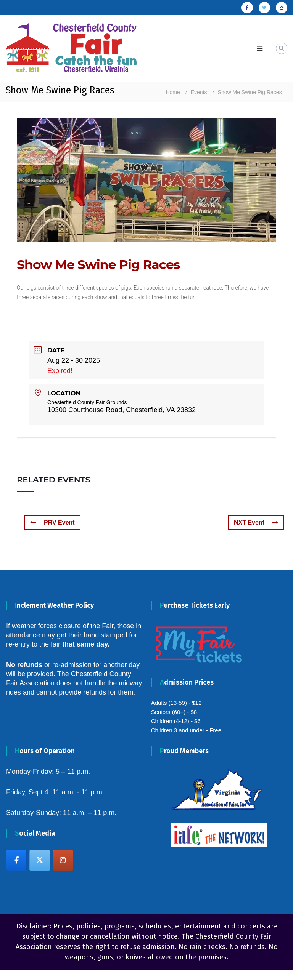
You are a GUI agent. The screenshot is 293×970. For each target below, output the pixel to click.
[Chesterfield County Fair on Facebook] (16, 860)
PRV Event (52, 522)
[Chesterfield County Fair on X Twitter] (39, 860)
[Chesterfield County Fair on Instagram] (63, 860)
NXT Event (256, 522)
